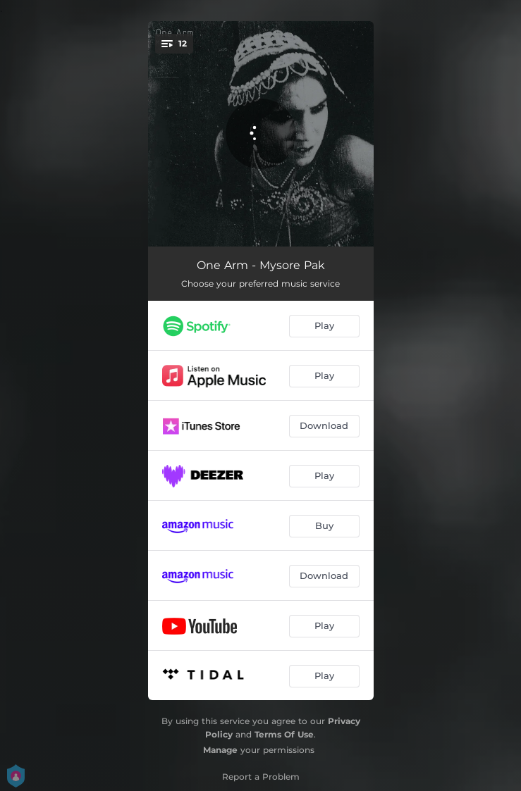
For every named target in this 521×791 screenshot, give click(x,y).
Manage (220, 750)
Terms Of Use (284, 734)
